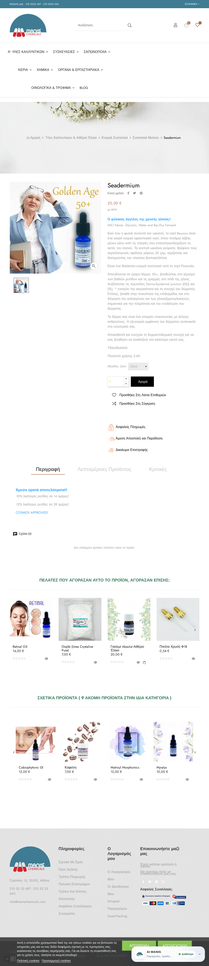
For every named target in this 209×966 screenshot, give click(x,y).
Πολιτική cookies (28, 960)
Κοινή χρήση (128, 193)
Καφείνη (71, 767)
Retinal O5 (20, 647)
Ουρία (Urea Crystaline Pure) (77, 648)
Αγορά (142, 381)
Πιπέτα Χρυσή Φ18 (173, 647)
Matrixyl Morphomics (125, 767)
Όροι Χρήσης (68, 869)
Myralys (162, 767)
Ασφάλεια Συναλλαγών (75, 906)
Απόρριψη (139, 946)
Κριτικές (158, 469)
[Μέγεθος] (138, 366)
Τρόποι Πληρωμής (72, 876)
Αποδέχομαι (174, 946)
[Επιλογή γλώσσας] (192, 4)
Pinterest (141, 193)
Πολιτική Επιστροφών (74, 884)
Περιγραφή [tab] (48, 469)
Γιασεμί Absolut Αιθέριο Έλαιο (127, 648)
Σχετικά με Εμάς (71, 862)
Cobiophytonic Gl (31, 767)
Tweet (134, 193)
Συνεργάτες (67, 913)
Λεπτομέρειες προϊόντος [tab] (104, 469)
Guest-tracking (117, 916)
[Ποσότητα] (116, 382)
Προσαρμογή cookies (56, 960)
